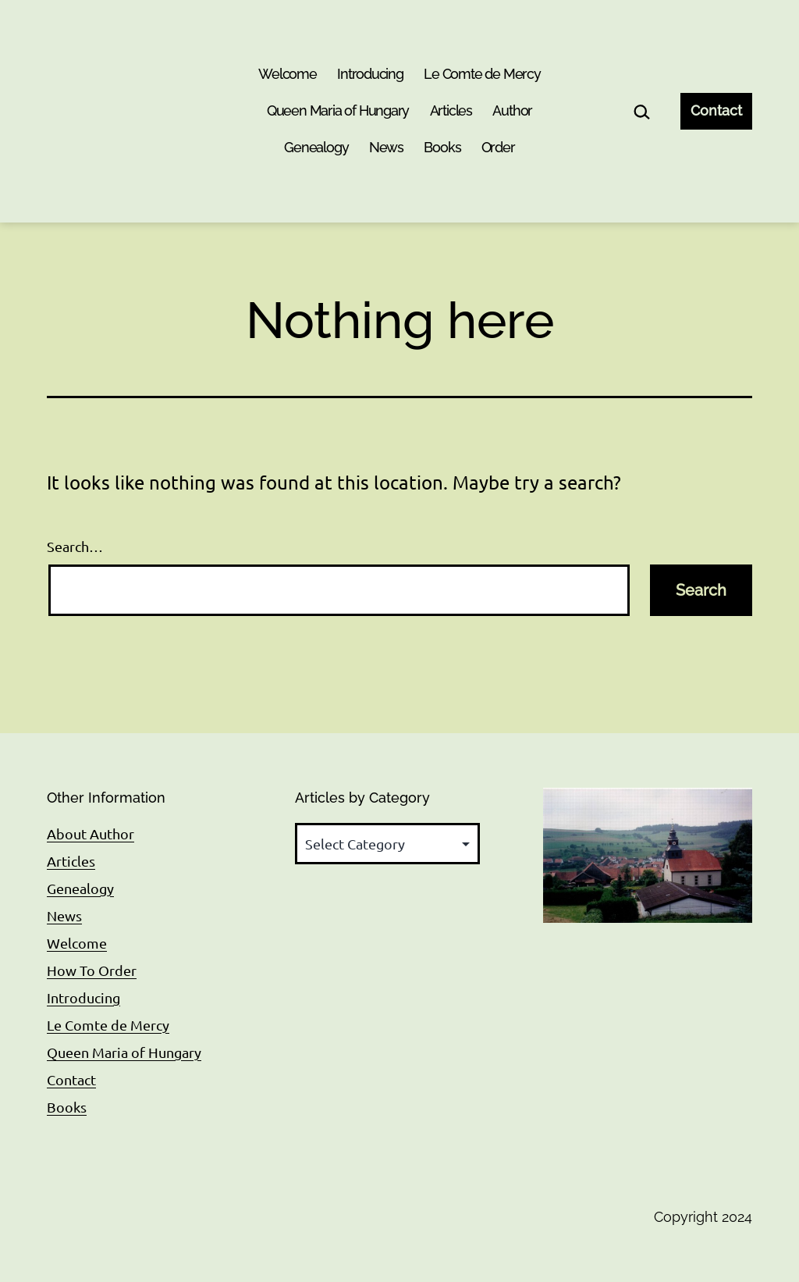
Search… (75, 546)
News (386, 147)
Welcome (287, 74)
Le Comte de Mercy (482, 74)
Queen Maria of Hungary (338, 110)
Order (498, 147)
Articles (451, 110)
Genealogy (316, 147)
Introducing (370, 74)
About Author (90, 833)
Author (512, 110)
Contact (716, 110)
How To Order (92, 970)
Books (442, 147)
